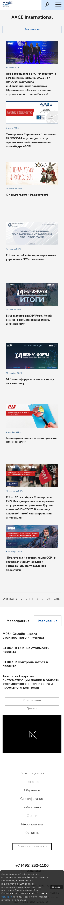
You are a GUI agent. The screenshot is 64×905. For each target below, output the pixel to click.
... (42, 599)
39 (48, 599)
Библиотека (32, 807)
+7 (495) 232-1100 (32, 865)
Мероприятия (18, 621)
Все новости (32, 29)
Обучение (32, 790)
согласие (6, 896)
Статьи (32, 816)
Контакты (32, 833)
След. (57, 599)
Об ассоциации (32, 773)
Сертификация (32, 799)
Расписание (47, 621)
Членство (32, 782)
